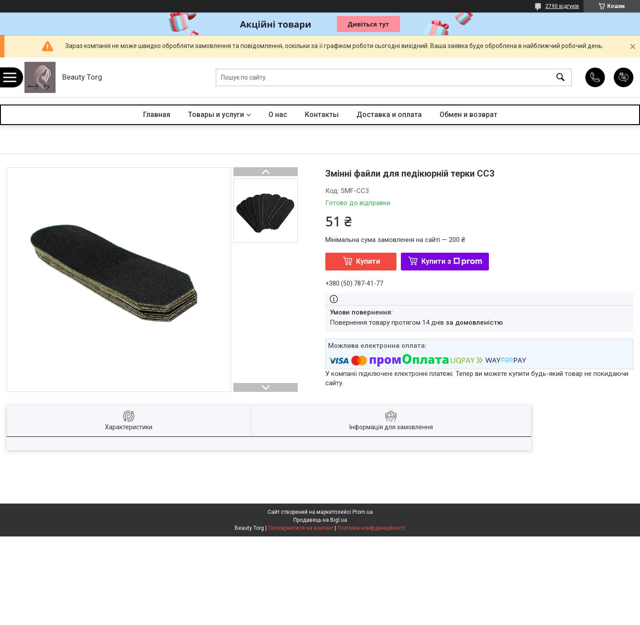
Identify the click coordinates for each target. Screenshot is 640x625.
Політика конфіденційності (371, 528)
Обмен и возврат (468, 114)
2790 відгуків (562, 6)
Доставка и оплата (389, 114)
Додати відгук (623, 77)
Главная (156, 114)
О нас (277, 114)
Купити (368, 261)
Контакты (322, 114)
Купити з (451, 261)
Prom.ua (362, 512)
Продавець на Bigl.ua (320, 520)
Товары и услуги (216, 114)
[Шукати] (560, 77)
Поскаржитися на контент (300, 528)
